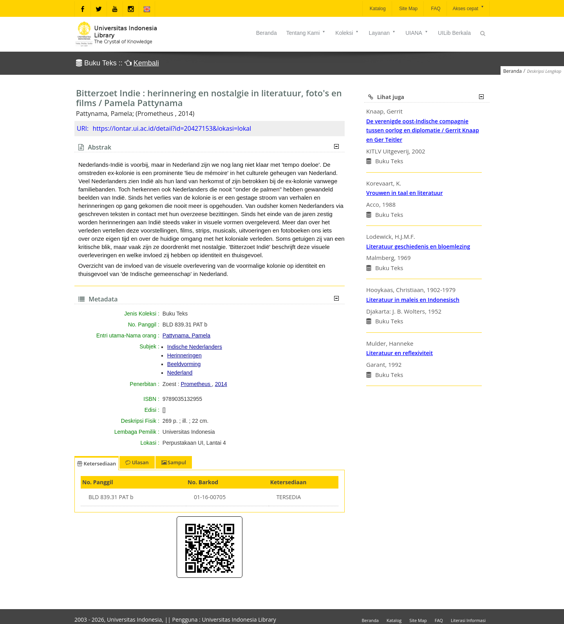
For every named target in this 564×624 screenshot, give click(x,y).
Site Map (408, 8)
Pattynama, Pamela (186, 335)
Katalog (377, 8)
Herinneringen (184, 355)
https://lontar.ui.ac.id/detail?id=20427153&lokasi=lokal (171, 128)
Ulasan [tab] (136, 462)
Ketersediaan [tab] (96, 463)
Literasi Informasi (468, 620)
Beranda (266, 33)
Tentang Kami (306, 33)
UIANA (416, 33)
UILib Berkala (454, 33)
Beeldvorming (184, 364)
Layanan (382, 33)
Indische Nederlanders (194, 347)
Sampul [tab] (173, 462)
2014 (221, 384)
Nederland (180, 373)
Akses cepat (468, 8)
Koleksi (347, 33)
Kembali (146, 63)
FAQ (435, 8)
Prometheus (196, 384)
